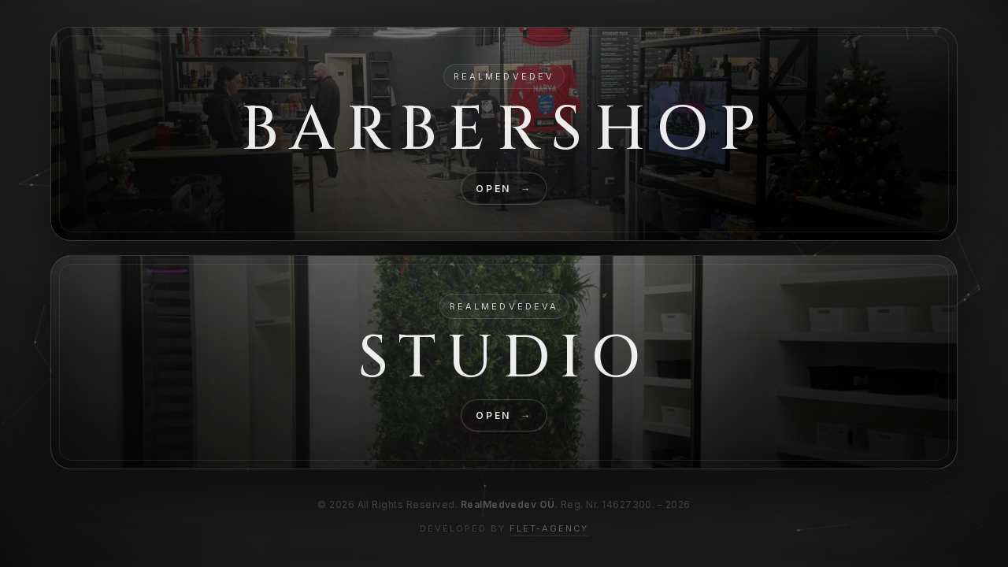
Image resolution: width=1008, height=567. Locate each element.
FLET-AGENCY (549, 528)
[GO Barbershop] (504, 134)
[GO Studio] (504, 362)
